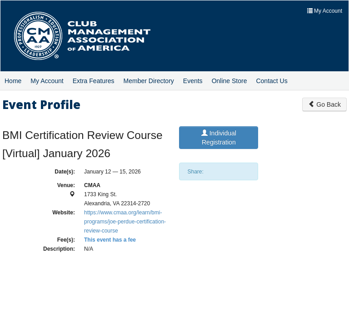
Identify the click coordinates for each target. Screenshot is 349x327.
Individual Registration (218, 137)
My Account (46, 80)
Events (193, 80)
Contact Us (271, 80)
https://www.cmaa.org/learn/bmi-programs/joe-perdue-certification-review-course (125, 221)
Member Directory (149, 80)
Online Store (229, 80)
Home (13, 80)
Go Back (324, 104)
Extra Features (94, 80)
